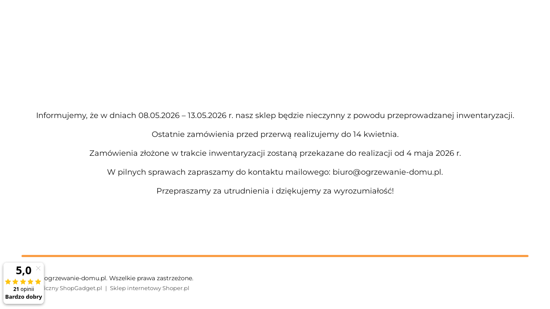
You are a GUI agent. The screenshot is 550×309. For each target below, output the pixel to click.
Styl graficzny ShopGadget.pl (61, 288)
